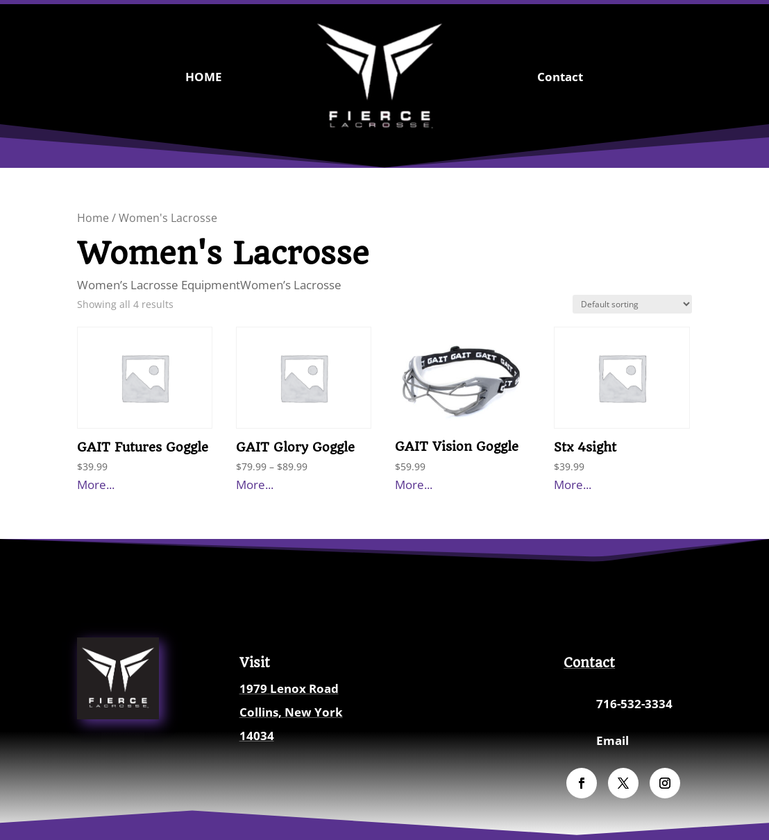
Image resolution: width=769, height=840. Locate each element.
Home (93, 217)
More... (96, 484)
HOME (203, 77)
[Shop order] (632, 304)
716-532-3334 (634, 704)
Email (612, 740)
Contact (560, 77)
